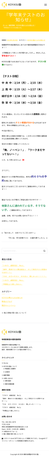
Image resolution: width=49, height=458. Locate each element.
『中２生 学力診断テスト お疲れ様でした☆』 (27, 238)
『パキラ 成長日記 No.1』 (13, 280)
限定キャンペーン (9, 305)
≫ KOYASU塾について (9, 366)
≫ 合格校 (6, 372)
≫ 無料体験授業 (8, 384)
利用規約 (20, 441)
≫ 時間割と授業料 (9, 369)
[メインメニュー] (45, 4)
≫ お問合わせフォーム (9, 431)
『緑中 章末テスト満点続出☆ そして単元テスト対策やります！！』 (24, 271)
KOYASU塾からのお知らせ (36, 40)
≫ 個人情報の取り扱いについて (14, 313)
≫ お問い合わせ (7, 378)
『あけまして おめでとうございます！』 (19, 232)
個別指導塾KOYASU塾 (31, 454)
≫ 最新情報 (6, 375)
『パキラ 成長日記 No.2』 (13, 265)
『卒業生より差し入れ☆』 (12, 284)
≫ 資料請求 (7, 381)
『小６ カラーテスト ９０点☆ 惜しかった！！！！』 (24, 276)
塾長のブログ (7, 302)
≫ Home (5, 363)
